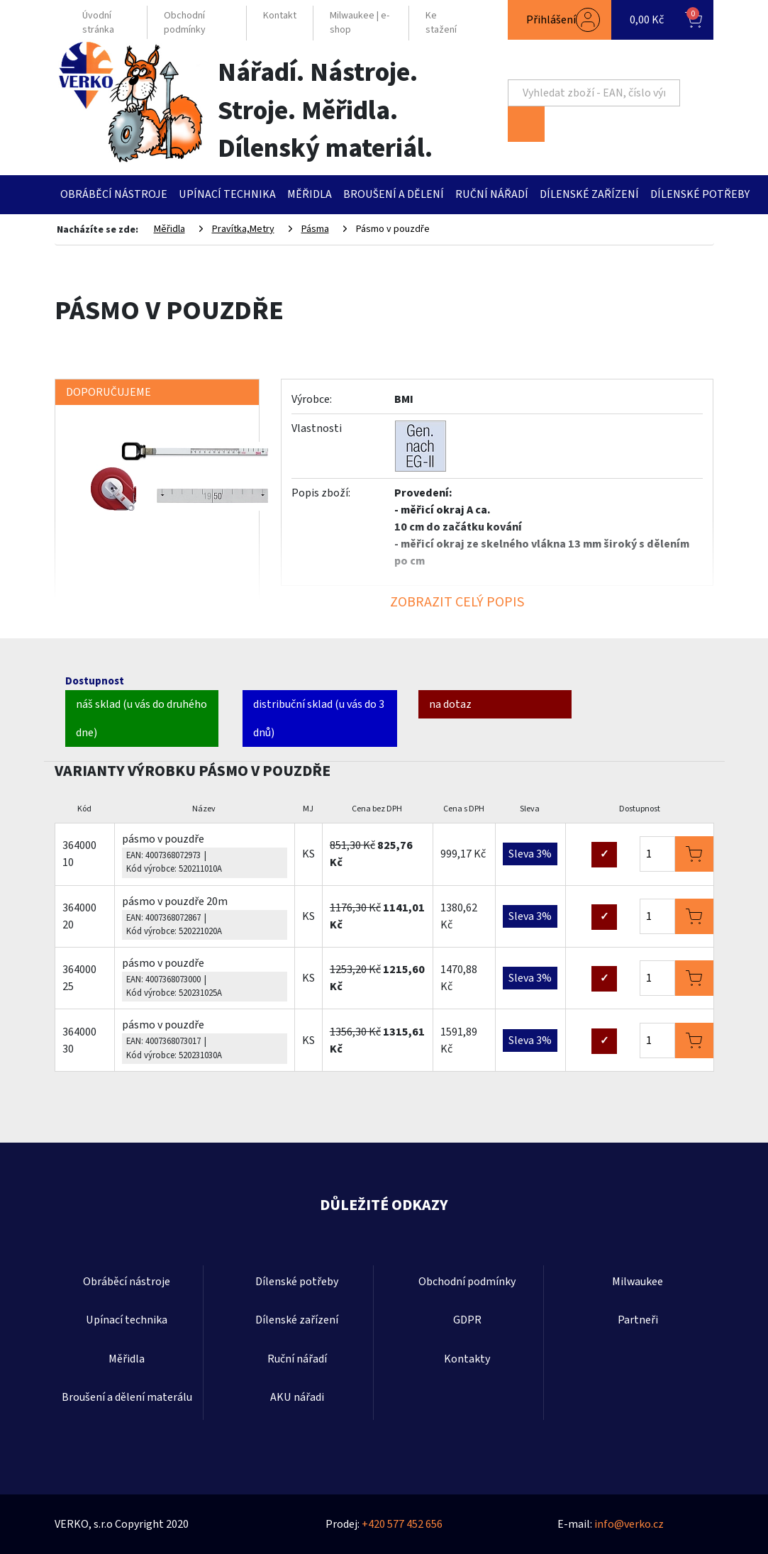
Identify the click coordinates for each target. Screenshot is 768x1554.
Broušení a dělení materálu (127, 1397)
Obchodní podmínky (185, 23)
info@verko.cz (629, 1524)
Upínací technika (227, 194)
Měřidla (309, 194)
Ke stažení (441, 23)
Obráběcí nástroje (113, 194)
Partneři (638, 1320)
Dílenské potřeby (700, 194)
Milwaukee (637, 1281)
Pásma (315, 229)
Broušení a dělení (393, 194)
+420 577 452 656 (402, 1524)
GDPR (467, 1320)
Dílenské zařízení (589, 194)
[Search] (594, 92)
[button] (559, 20)
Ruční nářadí (491, 194)
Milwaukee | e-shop (359, 23)
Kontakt (279, 16)
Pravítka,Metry (243, 229)
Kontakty (467, 1359)
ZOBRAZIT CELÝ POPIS (457, 602)
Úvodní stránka (98, 23)
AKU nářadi (297, 1397)
